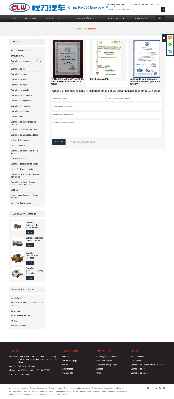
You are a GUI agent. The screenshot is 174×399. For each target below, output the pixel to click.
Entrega (65, 357)
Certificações (67, 369)
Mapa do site (67, 373)
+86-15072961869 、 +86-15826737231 (149, 4)
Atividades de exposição (106, 365)
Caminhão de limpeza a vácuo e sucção (148, 365)
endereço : (13, 357)
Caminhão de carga (19, 74)
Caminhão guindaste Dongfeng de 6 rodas (34, 270)
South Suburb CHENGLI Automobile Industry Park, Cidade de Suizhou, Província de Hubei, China (37, 359)
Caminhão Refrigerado (20, 106)
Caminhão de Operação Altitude (24, 135)
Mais (30, 232)
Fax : (11, 374)
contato (14, 351)
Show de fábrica (84, 18)
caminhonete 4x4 (18, 145)
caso (62, 18)
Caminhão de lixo (18, 69)
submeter (59, 142)
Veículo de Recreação (20, 140)
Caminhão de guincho (20, 90)
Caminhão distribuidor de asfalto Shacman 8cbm (33, 225)
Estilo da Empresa (104, 361)
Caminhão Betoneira (19, 116)
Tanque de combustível (20, 50)
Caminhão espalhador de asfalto (24, 164)
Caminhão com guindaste (21, 101)
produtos (30, 18)
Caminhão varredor (19, 79)
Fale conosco (116, 18)
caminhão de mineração (21, 203)
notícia (49, 18)
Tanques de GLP (18, 56)
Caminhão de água (19, 85)
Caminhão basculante (20, 111)
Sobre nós (141, 18)
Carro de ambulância (20, 158)
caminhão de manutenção (22, 169)
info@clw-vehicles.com (119, 4)
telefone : (13, 370)
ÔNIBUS (14, 190)
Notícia (65, 365)
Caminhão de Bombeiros (21, 95)
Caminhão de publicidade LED (24, 130)
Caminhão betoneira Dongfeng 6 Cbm (34, 239)
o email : (12, 366)
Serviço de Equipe (69, 361)
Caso (98, 373)
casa (14, 18)
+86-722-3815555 (18, 326)
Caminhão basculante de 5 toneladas (32, 255)
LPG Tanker (136, 361)
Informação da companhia (107, 357)
